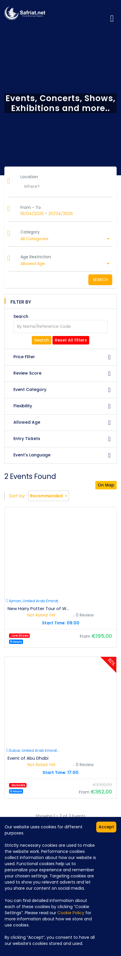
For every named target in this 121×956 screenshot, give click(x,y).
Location (29, 177)
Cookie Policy (70, 913)
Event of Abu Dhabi (28, 758)
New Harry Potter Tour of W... (38, 608)
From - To (30, 207)
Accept (106, 827)
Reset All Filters (71, 340)
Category (30, 232)
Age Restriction (35, 257)
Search (100, 280)
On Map (106, 485)
